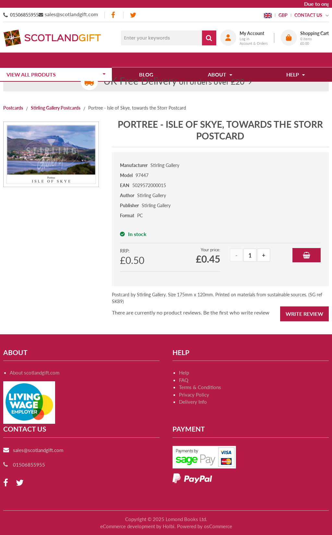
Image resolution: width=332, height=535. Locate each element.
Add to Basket (306, 255)
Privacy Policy (194, 395)
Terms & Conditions (200, 387)
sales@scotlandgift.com (71, 14)
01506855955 (24, 15)
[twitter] (133, 15)
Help (184, 372)
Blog (148, 60)
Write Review (304, 314)
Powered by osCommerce (204, 526)
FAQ (183, 380)
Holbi (168, 526)
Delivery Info (193, 402)
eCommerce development (127, 526)
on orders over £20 (173, 81)
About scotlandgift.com (34, 372)
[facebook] (113, 15)
